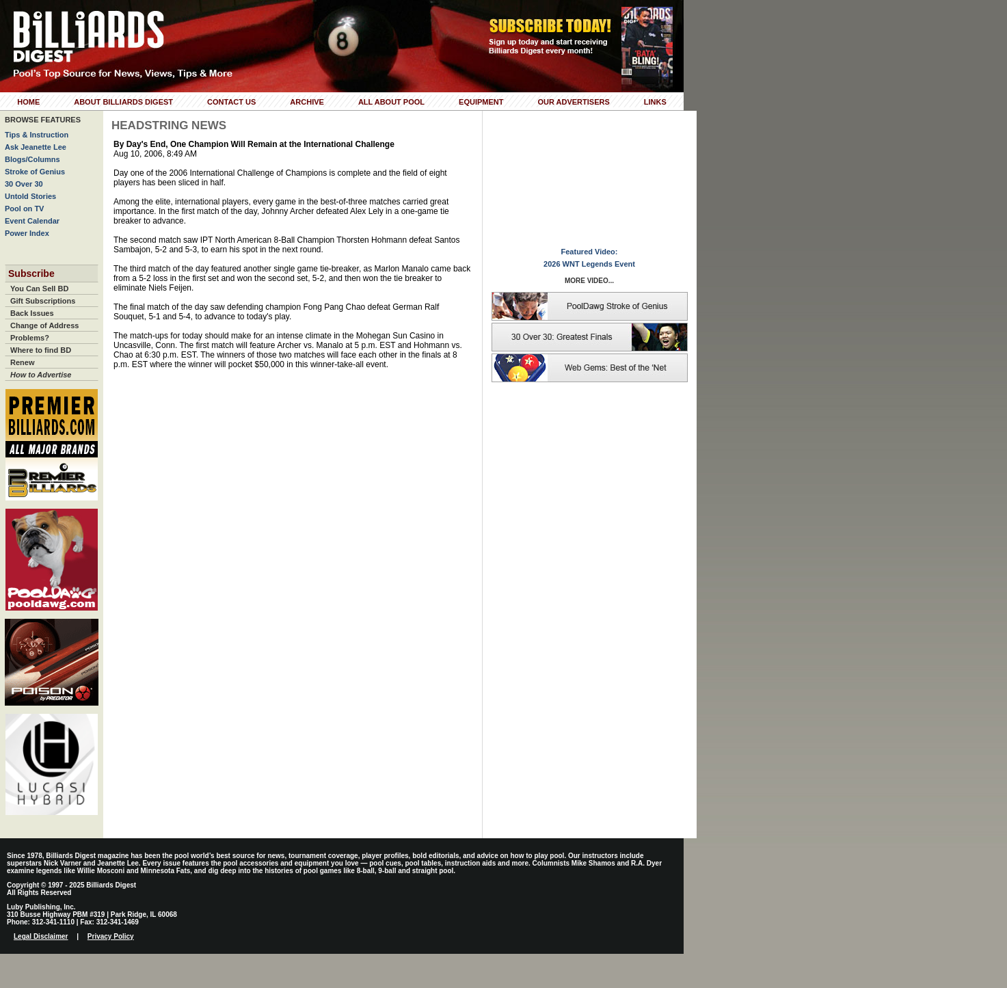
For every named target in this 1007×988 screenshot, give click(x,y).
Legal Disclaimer (41, 936)
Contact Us (231, 102)
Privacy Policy (111, 936)
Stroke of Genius (35, 172)
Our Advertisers (573, 102)
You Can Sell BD (39, 288)
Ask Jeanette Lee (35, 147)
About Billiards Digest (123, 102)
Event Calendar (32, 221)
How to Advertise (40, 375)
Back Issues (32, 313)
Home (28, 102)
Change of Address (44, 325)
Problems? (29, 338)
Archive (307, 102)
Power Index (27, 233)
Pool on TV (24, 208)
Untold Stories (30, 196)
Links (655, 102)
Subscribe (31, 273)
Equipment (481, 102)
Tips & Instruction (36, 135)
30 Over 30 (24, 184)
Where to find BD (40, 350)
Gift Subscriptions (42, 301)
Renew (22, 362)
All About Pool (391, 102)
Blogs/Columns (32, 159)
